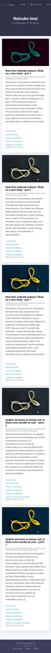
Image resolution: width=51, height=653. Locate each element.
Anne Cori (10, 131)
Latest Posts (17, 649)
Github (36, 649)
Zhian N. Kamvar (13, 141)
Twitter (28, 649)
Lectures (36, 4)
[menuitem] (24, 4)
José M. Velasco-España (17, 497)
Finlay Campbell (13, 138)
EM (35, 646)
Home (22, 4)
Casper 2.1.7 (27, 646)
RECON (19, 643)
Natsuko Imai (12, 135)
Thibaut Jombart (14, 145)
